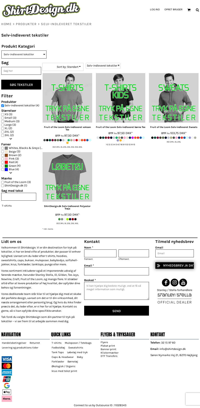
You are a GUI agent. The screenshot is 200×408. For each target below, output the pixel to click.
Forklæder (58, 361)
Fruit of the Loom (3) (18, 182)
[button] (189, 9)
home (6, 24)
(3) (12, 151)
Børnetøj (72, 361)
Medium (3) (12, 121)
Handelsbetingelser (14, 342)
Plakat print (108, 345)
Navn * (88, 247)
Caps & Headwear (63, 357)
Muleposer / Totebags (78, 342)
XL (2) (8, 128)
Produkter (26, 24)
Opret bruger (173, 9)
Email (159, 247)
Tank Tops (58, 352)
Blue (12, 169)
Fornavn (88, 258)
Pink (12, 158)
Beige (12, 151)
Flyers (104, 342)
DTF (57, 135)
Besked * (90, 280)
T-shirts (7, 205)
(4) (24, 148)
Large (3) (10, 124)
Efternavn (124, 258)
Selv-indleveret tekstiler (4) (22, 105)
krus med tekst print (64, 370)
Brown (13, 155)
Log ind (155, 9)
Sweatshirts (75, 347)
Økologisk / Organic (64, 366)
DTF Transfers (109, 355)
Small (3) (10, 118)
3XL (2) (9, 135)
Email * (89, 265)
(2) (13, 155)
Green (12, 166)
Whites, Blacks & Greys (24, 148)
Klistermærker (110, 352)
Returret (35, 342)
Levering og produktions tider (20, 347)
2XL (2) (9, 131)
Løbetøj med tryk (77, 352)
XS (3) (8, 114)
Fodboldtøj (58, 347)
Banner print (108, 349)
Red (11, 162)
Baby (80, 357)
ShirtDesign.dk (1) (16, 185)
